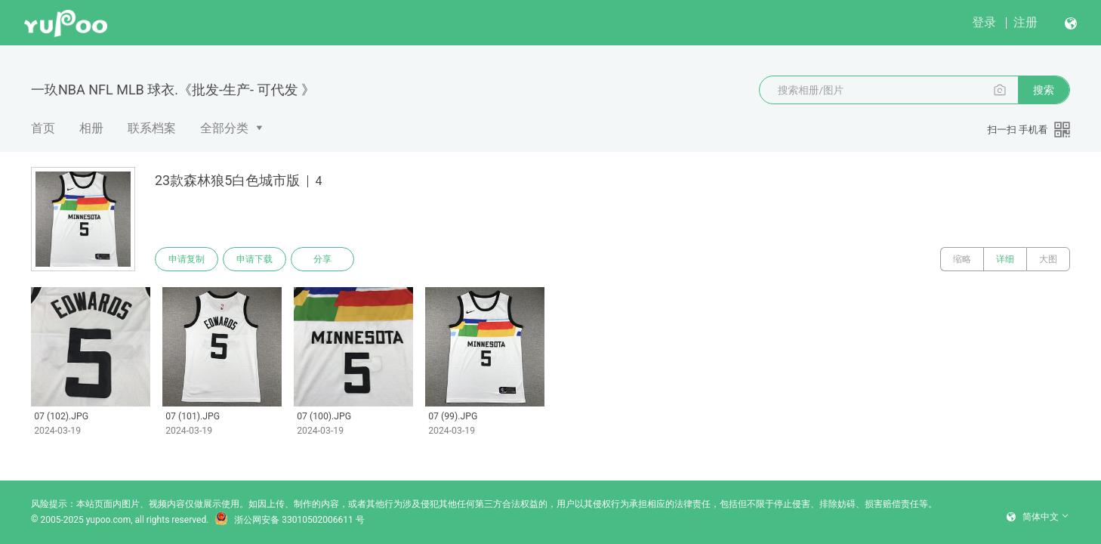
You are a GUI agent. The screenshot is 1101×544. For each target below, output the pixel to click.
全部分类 (224, 128)
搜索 (1043, 90)
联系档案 (152, 128)
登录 (984, 22)
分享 (322, 259)
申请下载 (254, 259)
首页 (43, 128)
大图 (1048, 259)
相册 (91, 128)
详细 (1005, 259)
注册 (1025, 22)
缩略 (962, 259)
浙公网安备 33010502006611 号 (289, 520)
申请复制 (186, 259)
